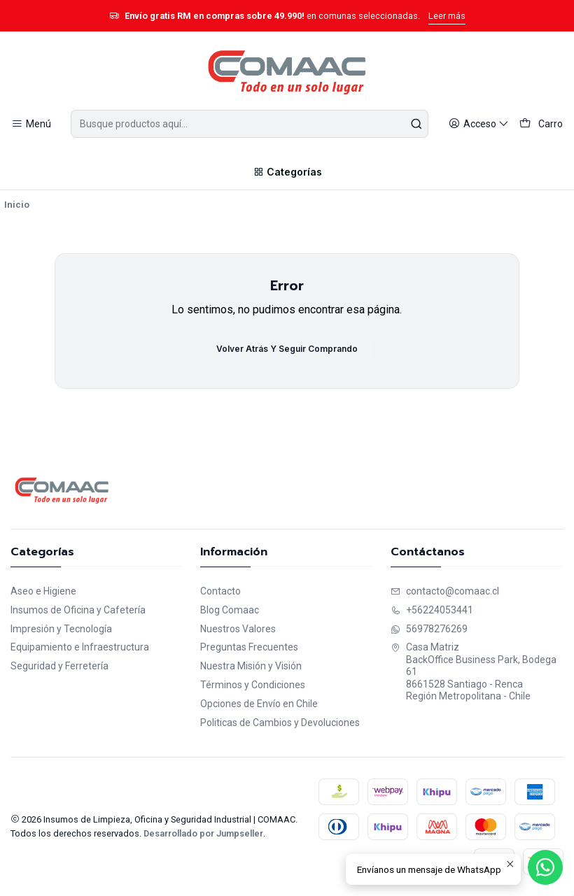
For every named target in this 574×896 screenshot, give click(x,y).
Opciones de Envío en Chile (259, 703)
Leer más (446, 15)
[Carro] (541, 124)
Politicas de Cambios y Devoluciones (280, 722)
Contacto (220, 591)
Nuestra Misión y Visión (251, 665)
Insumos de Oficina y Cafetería (78, 610)
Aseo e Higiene (43, 591)
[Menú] (31, 124)
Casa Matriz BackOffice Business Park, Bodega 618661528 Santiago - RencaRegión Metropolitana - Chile (473, 671)
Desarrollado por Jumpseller (203, 833)
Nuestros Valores (238, 628)
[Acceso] (478, 124)
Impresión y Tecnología (61, 628)
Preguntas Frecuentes (249, 647)
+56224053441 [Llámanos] (432, 610)
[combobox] (249, 124)
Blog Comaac (229, 610)
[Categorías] (287, 172)
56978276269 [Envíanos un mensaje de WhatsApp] (429, 628)
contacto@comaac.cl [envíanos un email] (445, 591)
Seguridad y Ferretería (59, 665)
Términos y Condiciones (252, 684)
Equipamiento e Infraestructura (79, 647)
